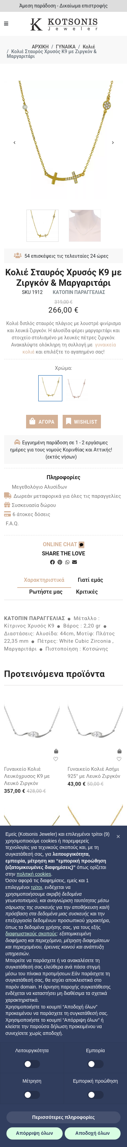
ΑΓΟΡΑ (42, 421)
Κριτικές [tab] (87, 592)
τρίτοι (36, 887)
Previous (14, 142)
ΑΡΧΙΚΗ (40, 46)
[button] (118, 836)
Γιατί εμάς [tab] (90, 580)
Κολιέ (89, 46)
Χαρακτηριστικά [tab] (44, 580)
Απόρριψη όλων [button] (34, 1133)
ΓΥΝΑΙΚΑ (66, 46)
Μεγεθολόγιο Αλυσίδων (35, 487)
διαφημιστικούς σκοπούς (31, 933)
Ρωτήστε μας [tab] (45, 592)
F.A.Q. (12, 524)
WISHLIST (82, 421)
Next (112, 142)
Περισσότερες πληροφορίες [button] (63, 1117)
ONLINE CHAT (63, 544)
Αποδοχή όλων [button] (92, 1133)
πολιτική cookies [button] (34, 874)
